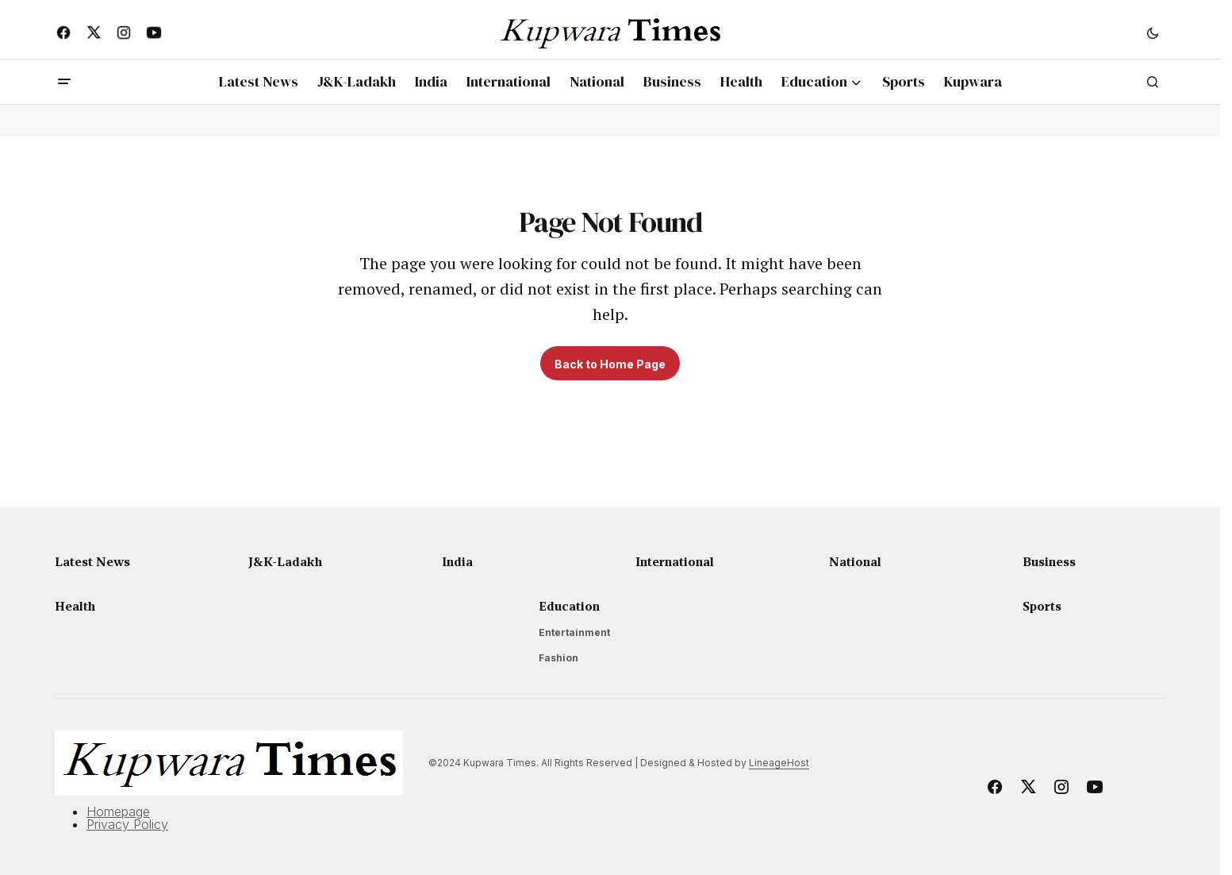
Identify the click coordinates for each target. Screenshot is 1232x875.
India (457, 561)
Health (75, 606)
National (855, 561)
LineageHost (779, 763)
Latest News (92, 561)
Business (1049, 561)
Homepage (118, 811)
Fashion (558, 658)
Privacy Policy (127, 824)
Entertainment (574, 632)
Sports (1042, 606)
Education (569, 606)
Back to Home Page (610, 364)
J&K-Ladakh (285, 561)
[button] (1152, 32)
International (674, 561)
